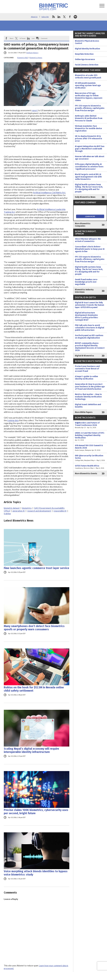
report (35, 110)
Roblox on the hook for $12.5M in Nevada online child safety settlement (34, 689)
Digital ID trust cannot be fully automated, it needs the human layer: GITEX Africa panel (89, 305)
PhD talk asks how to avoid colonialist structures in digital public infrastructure (89, 327)
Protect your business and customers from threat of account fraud (87, 368)
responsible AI (60, 511)
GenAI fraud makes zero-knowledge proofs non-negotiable (86, 281)
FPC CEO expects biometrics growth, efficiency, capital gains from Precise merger (89, 108)
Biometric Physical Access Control (87, 42)
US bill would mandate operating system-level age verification (88, 85)
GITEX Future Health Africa (90, 467)
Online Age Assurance (85, 59)
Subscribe (45, 17)
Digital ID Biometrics (84, 356)
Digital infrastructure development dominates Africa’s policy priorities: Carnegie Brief (86, 316)
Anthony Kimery (32, 53)
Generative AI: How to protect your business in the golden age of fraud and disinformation (90, 386)
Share (11, 38)
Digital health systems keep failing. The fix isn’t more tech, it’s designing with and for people (89, 188)
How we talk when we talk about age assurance (89, 157)
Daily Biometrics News (85, 197)
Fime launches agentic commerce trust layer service (36, 568)
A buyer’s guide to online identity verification (86, 377)
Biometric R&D (22, 57)
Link (33, 38)
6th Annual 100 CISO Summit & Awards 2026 (90, 447)
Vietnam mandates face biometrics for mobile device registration (88, 128)
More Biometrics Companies (82, 224)
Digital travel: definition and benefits (88, 405)
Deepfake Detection (84, 54)
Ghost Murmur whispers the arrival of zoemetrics (88, 240)
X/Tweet (22, 38)
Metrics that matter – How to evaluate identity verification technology (88, 396)
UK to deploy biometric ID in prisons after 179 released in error (88, 138)
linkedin (58, 16)
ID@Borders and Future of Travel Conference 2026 (90, 425)
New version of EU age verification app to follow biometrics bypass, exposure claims (88, 97)
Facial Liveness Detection (86, 65)
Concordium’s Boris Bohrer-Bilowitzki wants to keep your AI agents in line (89, 249)
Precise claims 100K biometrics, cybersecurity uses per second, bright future (36, 811)
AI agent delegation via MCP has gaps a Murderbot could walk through (89, 148)
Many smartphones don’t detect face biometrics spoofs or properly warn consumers (34, 628)
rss (53, 16)
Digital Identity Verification (87, 48)
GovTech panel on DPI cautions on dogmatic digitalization (89, 336)
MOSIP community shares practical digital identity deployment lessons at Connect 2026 (89, 347)
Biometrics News (36, 57)
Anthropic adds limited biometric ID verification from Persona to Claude (88, 118)
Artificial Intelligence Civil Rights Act (49, 192)
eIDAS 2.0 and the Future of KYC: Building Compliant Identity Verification (90, 436)
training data (13, 420)
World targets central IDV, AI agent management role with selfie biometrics (88, 176)
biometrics (27, 508)
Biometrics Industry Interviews (84, 290)
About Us (34, 17)
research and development (39, 511)
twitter (64, 16)
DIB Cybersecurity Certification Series (90, 458)
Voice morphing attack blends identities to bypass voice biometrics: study (35, 873)
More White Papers (84, 412)
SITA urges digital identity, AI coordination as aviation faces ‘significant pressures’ (89, 166)
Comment (44, 38)
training (7, 513)
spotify (75, 16)
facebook (69, 16)
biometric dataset (12, 508)
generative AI (19, 511)
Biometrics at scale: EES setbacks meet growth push (88, 76)
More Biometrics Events (86, 473)
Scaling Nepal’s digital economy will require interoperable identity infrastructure (31, 750)
